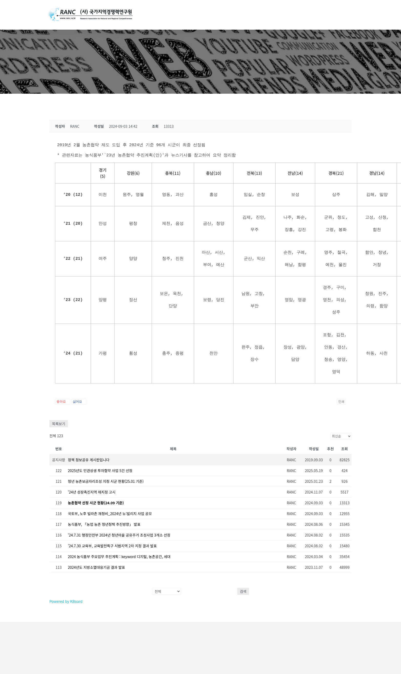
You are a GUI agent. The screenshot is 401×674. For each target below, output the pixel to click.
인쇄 (341, 401)
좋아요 (63, 401)
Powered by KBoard (65, 601)
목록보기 (58, 423)
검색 (243, 591)
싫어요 (79, 401)
